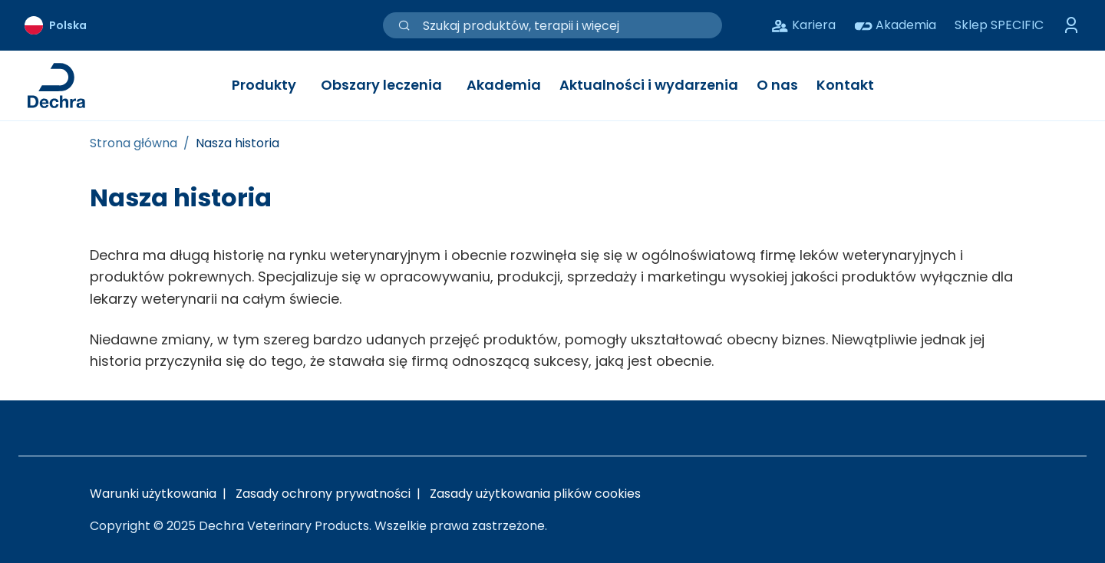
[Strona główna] (133, 143)
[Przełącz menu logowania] (1071, 25)
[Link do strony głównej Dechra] (56, 85)
